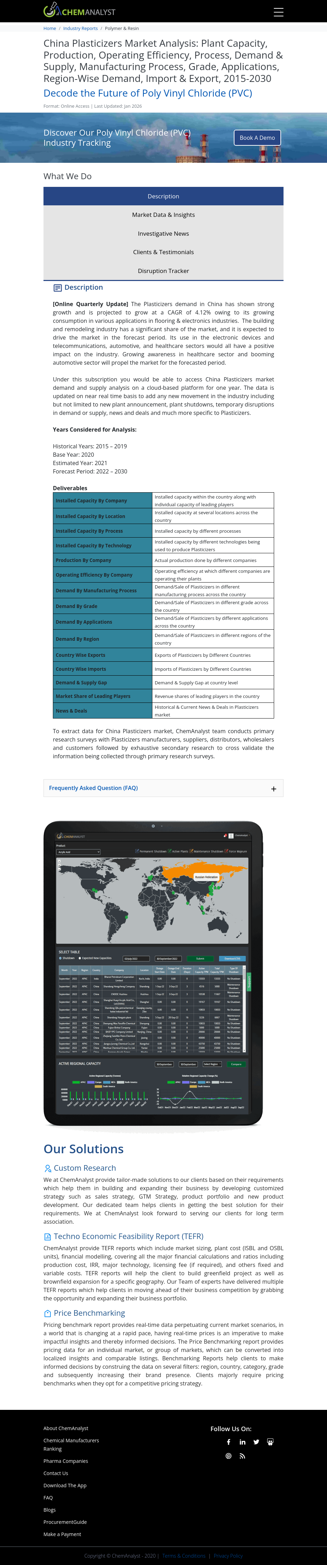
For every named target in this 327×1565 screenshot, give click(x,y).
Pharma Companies (65, 1461)
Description (164, 196)
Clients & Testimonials (163, 252)
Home (49, 28)
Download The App (65, 1485)
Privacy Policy (228, 1555)
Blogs (49, 1509)
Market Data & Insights (163, 215)
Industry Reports (80, 28)
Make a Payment (62, 1534)
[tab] (163, 788)
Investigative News (163, 233)
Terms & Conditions (184, 1555)
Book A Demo (257, 138)
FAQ (48, 1497)
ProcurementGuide (65, 1522)
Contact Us (55, 1473)
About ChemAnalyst (65, 1428)
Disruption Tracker (163, 271)
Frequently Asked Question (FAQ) (163, 788)
